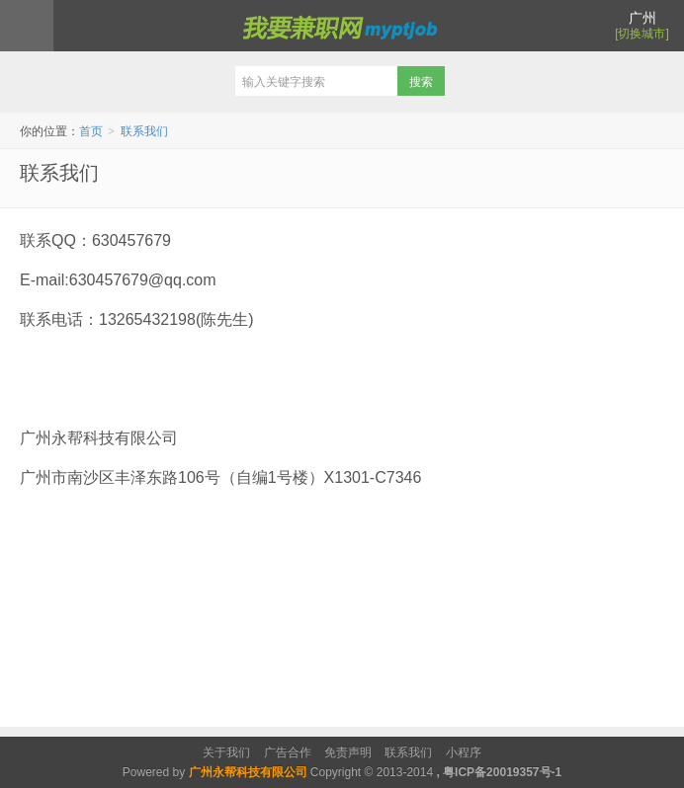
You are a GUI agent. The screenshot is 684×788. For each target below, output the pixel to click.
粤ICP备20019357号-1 (502, 772)
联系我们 (144, 131)
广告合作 (287, 752)
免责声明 (348, 752)
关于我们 (226, 752)
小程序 (463, 752)
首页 (91, 131)
